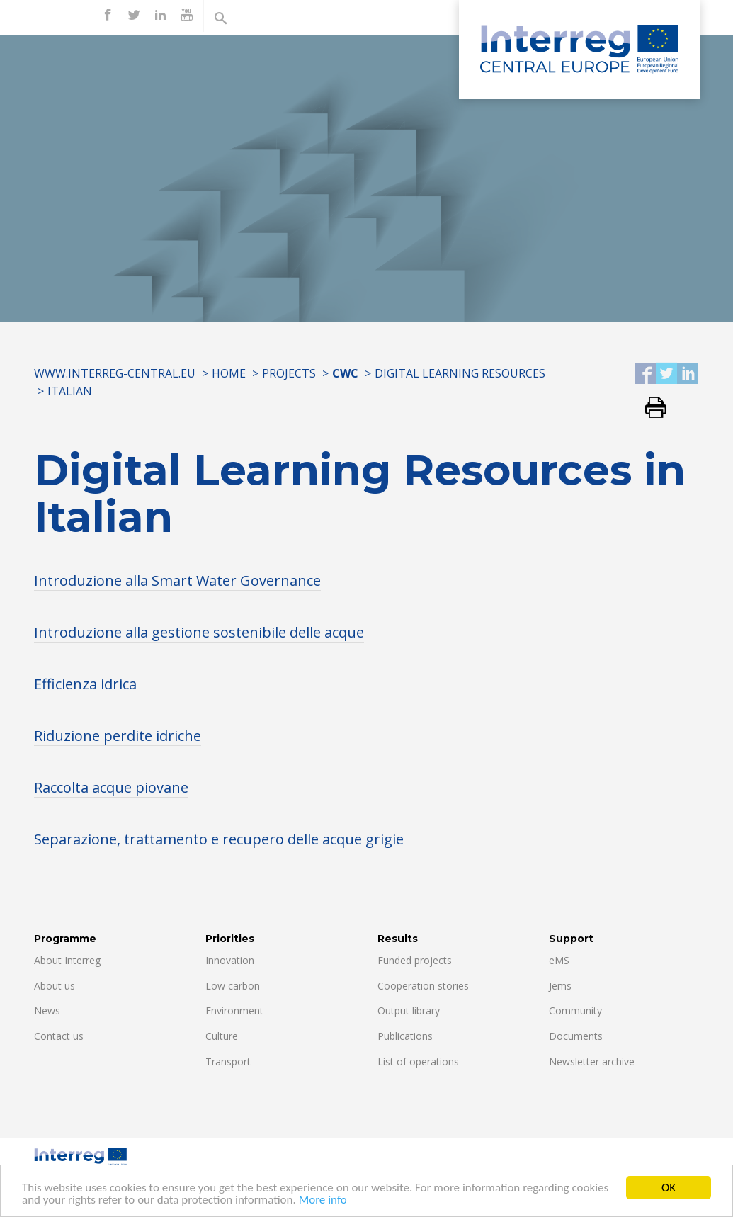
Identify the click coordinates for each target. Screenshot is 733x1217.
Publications (405, 1036)
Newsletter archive (592, 1061)
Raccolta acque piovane (111, 787)
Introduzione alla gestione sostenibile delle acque (199, 632)
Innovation (229, 960)
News (47, 1010)
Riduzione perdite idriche (117, 735)
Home (229, 373)
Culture (221, 1036)
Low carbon (232, 985)
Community (575, 1010)
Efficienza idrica (85, 684)
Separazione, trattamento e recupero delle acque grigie (219, 839)
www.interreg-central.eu (114, 373)
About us (54, 985)
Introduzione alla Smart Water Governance (177, 580)
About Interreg (67, 960)
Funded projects (414, 960)
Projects (289, 373)
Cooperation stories (423, 985)
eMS (559, 960)
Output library (408, 1010)
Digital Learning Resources (460, 373)
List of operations (418, 1061)
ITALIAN (69, 391)
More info (323, 1201)
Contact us (59, 1036)
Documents (576, 1036)
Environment (234, 1010)
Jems (560, 985)
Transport (228, 1061)
